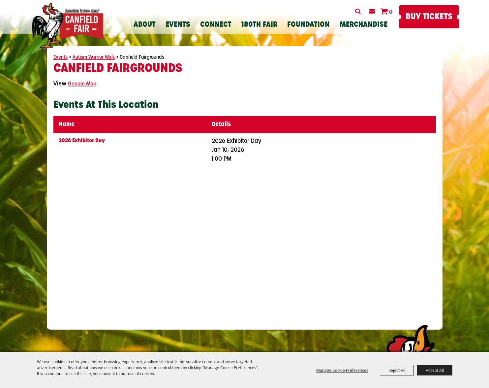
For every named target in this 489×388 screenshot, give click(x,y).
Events (178, 25)
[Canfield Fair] (67, 27)
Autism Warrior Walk (94, 57)
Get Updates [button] (372, 11)
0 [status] (390, 12)
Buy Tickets (429, 17)
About (145, 25)
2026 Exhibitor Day (82, 141)
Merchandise (363, 25)
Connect (215, 25)
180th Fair (259, 25)
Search (358, 11)
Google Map (82, 84)
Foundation (308, 25)
